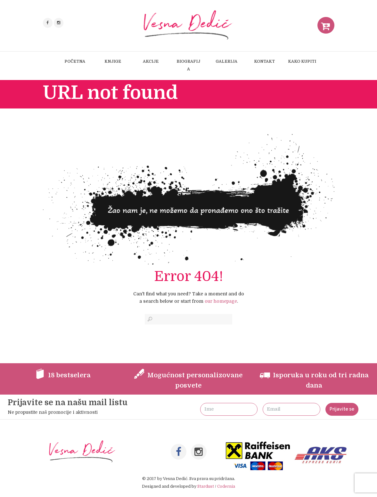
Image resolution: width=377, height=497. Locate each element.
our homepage (221, 301)
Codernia (226, 486)
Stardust (205, 486)
